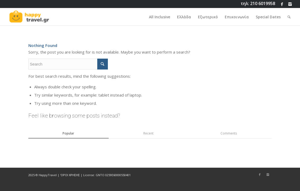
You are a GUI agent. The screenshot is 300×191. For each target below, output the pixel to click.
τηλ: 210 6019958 (258, 3)
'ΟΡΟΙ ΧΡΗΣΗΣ (70, 175)
